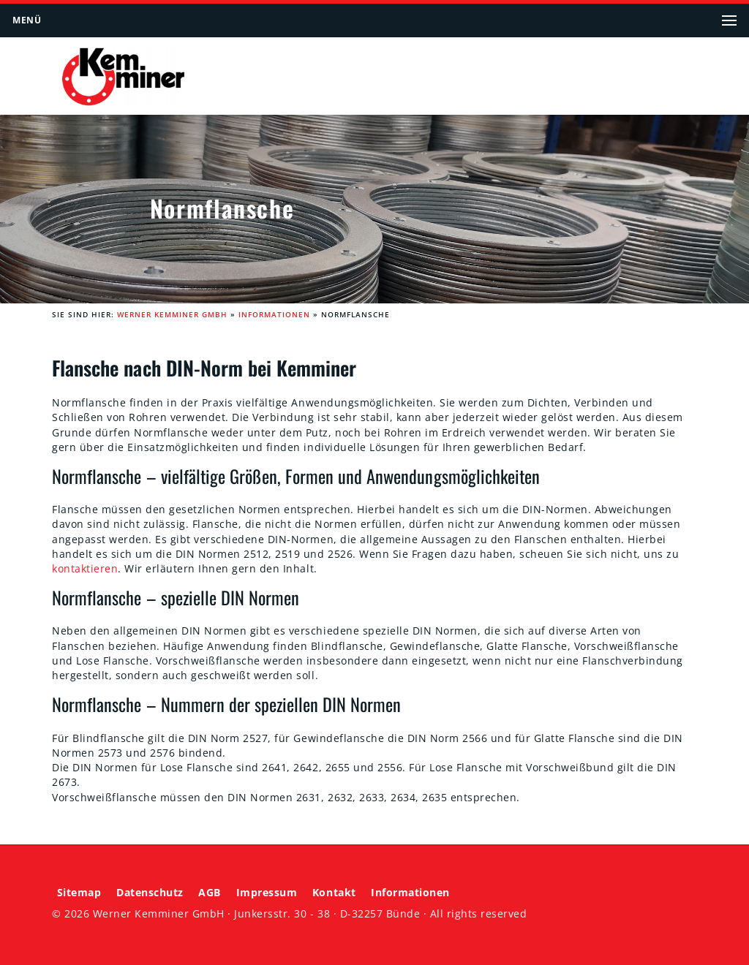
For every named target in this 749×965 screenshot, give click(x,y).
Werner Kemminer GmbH (172, 314)
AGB (209, 892)
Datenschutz (150, 892)
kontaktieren (85, 568)
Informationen (274, 314)
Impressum (267, 892)
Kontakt (334, 892)
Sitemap (79, 892)
